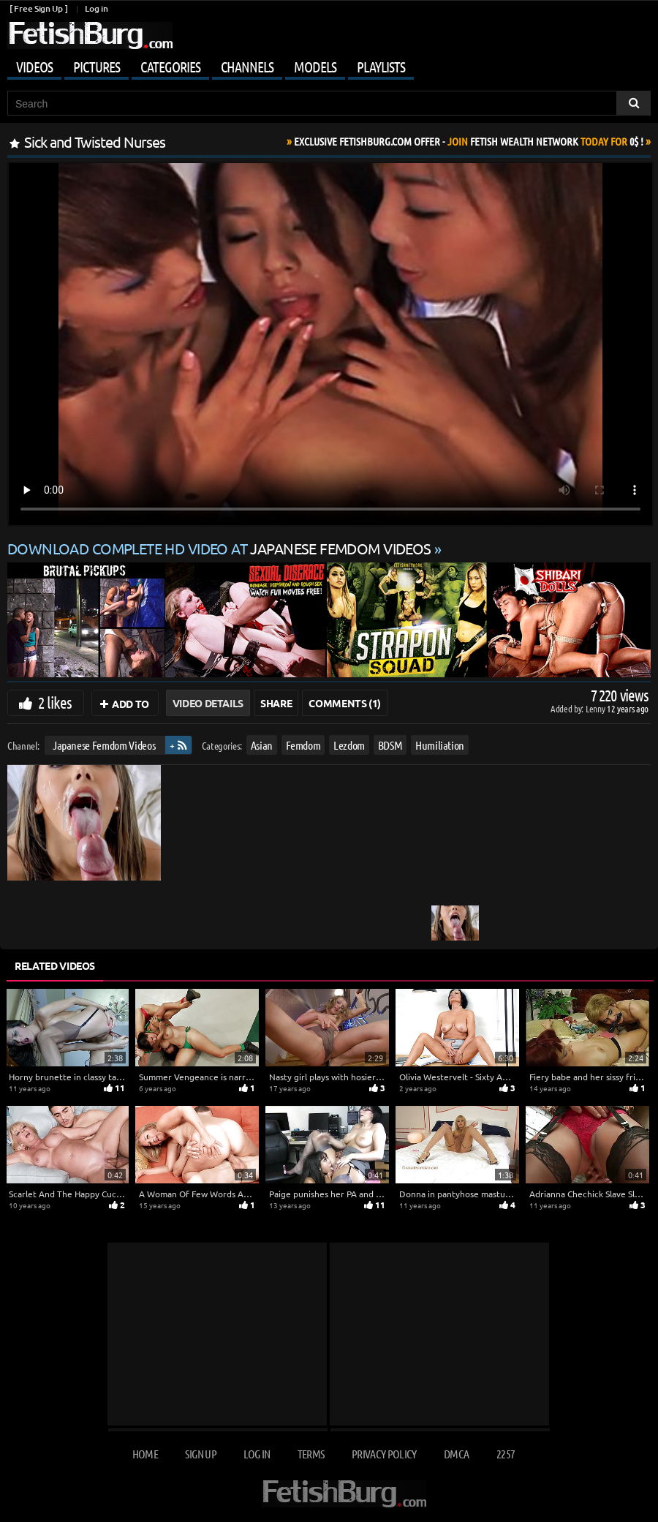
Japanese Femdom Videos (104, 745)
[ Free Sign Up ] (38, 8)
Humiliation (439, 745)
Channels (247, 66)
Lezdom (349, 745)
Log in (96, 8)
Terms (311, 1454)
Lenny (596, 708)
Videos (34, 66)
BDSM (390, 745)
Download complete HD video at (220, 548)
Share (276, 702)
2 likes (55, 702)
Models (315, 66)
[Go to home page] (90, 35)
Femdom (303, 745)
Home (145, 1454)
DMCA (456, 1454)
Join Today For (468, 141)
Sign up (200, 1454)
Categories (170, 66)
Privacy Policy (384, 1454)
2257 (505, 1454)
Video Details (208, 702)
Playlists (381, 66)
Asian (262, 745)
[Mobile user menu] (329, 64)
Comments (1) (345, 702)
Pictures (96, 66)
